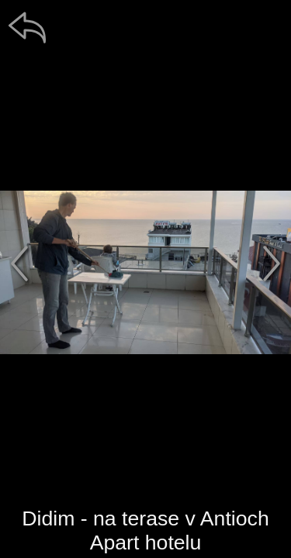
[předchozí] (19, 263)
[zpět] (27, 27)
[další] (271, 263)
